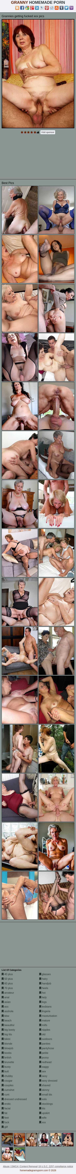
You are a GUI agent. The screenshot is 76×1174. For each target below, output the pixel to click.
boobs (6, 1053)
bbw (5, 1015)
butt (5, 1071)
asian (6, 1002)
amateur (8, 992)
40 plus (7, 974)
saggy (44, 1066)
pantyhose (46, 1048)
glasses (45, 974)
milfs (43, 1025)
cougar (7, 1080)
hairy (43, 978)
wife (43, 1117)
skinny (44, 1090)
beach (6, 1020)
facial (6, 1108)
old (42, 1034)
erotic (6, 1103)
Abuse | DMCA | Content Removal (20, 1166)
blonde (7, 1043)
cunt (5, 1094)
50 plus (7, 978)
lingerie (44, 1011)
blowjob (7, 1048)
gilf (5, 1127)
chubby (7, 1076)
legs (43, 1002)
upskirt (44, 1113)
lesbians (45, 1006)
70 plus (7, 988)
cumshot (8, 1090)
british (6, 1057)
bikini (6, 1039)
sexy (43, 1076)
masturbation (48, 1015)
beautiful (8, 1025)
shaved (44, 1085)
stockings (46, 1103)
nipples (44, 1029)
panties (44, 1043)
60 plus (7, 983)
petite (43, 1053)
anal (5, 997)
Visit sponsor (47, 132)
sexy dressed (48, 1080)
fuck (5, 1122)
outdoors (45, 1039)
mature (44, 1020)
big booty (8, 1029)
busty (6, 1066)
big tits (7, 1034)
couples (7, 1085)
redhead (45, 1062)
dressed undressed (14, 1099)
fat (4, 1113)
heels (43, 988)
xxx (42, 1122)
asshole (7, 1011)
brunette (8, 1062)
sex (42, 1071)
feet (5, 1117)
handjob (45, 983)
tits (42, 1108)
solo (43, 1099)
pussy (44, 1057)
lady (43, 997)
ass (5, 1006)
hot (42, 992)
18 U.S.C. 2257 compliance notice (55, 1166)
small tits (45, 1094)
